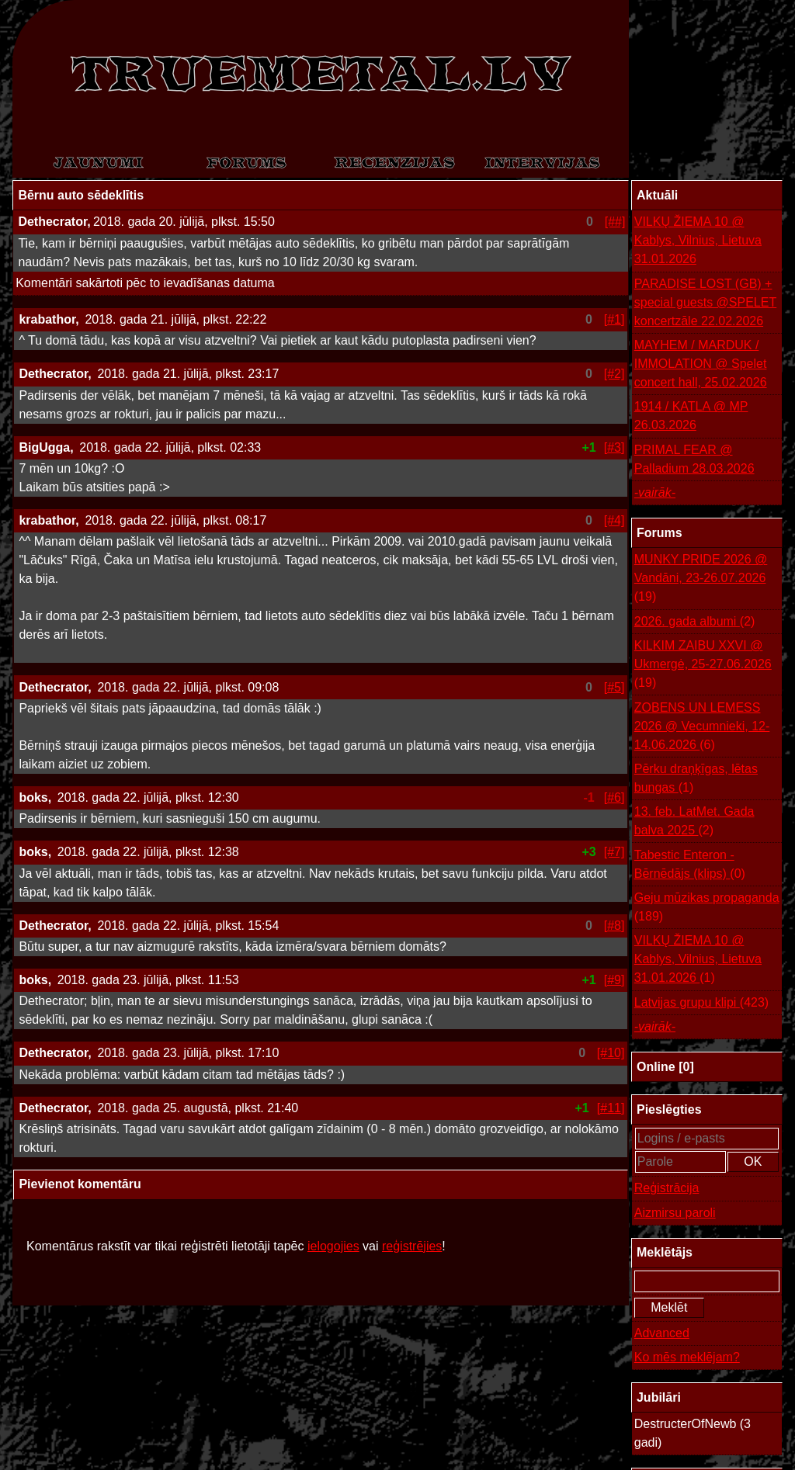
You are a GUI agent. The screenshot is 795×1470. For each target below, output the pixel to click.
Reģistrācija (667, 1187)
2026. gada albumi (694, 621)
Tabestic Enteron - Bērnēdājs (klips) (689, 865)
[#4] (614, 520)
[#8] (614, 925)
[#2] (614, 373)
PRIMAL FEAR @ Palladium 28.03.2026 (694, 459)
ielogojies (333, 1246)
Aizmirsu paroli (675, 1212)
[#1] (614, 319)
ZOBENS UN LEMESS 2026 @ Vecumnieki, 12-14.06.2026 (702, 727)
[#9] (614, 979)
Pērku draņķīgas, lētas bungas (696, 779)
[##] (615, 221)
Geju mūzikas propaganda (706, 908)
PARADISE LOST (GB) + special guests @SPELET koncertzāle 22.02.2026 (705, 302)
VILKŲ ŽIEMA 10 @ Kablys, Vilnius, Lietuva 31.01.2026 (698, 240)
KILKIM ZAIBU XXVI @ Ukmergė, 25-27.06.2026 (703, 665)
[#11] (611, 1108)
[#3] (614, 447)
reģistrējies (412, 1246)
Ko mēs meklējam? (687, 1357)
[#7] (614, 851)
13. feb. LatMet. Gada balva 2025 (694, 822)
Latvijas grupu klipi (701, 1002)
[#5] (614, 687)
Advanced (661, 1333)
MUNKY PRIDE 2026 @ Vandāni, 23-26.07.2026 (701, 579)
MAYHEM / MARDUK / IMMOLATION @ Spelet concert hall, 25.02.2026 (700, 363)
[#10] (611, 1052)
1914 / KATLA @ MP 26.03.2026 (691, 416)
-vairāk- (654, 492)
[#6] (614, 797)
